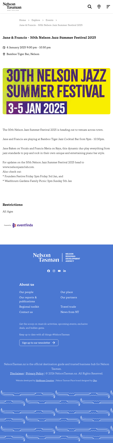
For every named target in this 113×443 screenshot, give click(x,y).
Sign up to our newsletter (39, 343)
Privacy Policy (35, 373)
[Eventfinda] (19, 225)
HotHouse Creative (45, 380)
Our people (26, 292)
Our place (67, 292)
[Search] (89, 6)
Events (49, 20)
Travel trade (68, 306)
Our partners (69, 297)
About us (26, 285)
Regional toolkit (29, 306)
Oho (95, 380)
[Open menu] (108, 6)
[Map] (99, 6)
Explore (36, 20)
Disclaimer (17, 373)
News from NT (70, 312)
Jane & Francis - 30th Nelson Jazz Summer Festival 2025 (51, 25)
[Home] (10, 6)
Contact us (26, 312)
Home (22, 20)
